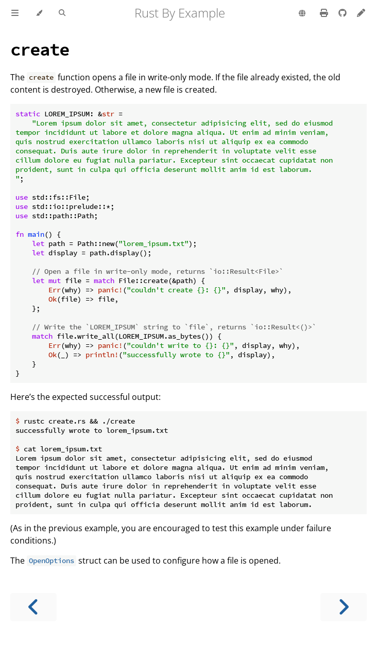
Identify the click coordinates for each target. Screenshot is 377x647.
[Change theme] (38, 13)
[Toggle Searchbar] (62, 13)
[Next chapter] (343, 607)
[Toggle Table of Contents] (15, 13)
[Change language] (302, 14)
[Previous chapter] (33, 607)
